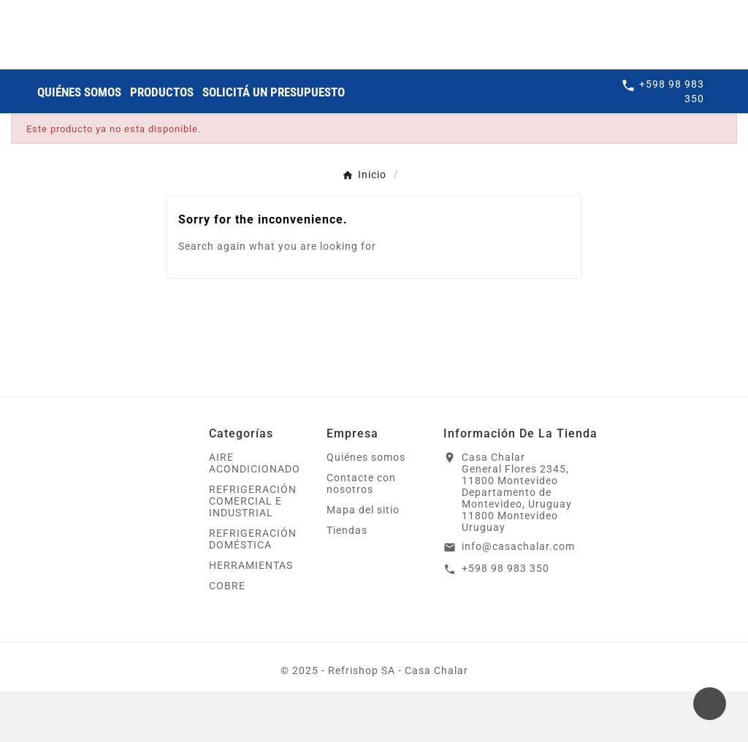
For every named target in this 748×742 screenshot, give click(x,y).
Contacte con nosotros (361, 534)
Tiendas (347, 580)
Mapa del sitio (363, 560)
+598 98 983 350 (505, 618)
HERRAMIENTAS (251, 615)
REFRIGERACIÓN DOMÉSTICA (253, 589)
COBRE (227, 636)
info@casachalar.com (518, 597)
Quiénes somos (366, 507)
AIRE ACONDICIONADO (254, 513)
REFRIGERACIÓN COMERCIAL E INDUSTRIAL (253, 551)
